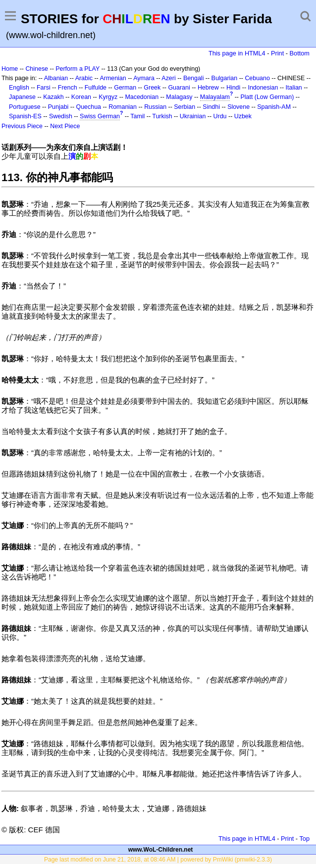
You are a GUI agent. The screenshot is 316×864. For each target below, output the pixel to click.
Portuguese (25, 106)
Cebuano (257, 78)
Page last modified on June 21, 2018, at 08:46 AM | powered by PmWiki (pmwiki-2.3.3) (158, 859)
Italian (294, 87)
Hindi (233, 87)
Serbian (184, 106)
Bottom (300, 53)
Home (9, 68)
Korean (81, 97)
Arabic (84, 78)
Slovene (238, 106)
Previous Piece (22, 126)
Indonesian (263, 87)
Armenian (113, 78)
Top (304, 838)
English (19, 87)
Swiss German (100, 116)
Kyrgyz (108, 97)
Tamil (137, 116)
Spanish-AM (274, 106)
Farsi (44, 87)
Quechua (88, 106)
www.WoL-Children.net (160, 849)
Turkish (162, 116)
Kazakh (53, 97)
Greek (152, 87)
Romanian (122, 106)
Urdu (220, 116)
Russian (155, 106)
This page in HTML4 (237, 53)
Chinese (36, 68)
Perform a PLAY (77, 68)
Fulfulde (95, 87)
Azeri (168, 78)
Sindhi (211, 106)
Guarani (179, 87)
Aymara (144, 78)
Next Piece (65, 126)
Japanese (22, 97)
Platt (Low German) (267, 97)
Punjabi (58, 106)
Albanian (56, 78)
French (67, 87)
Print (277, 53)
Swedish (60, 116)
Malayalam (215, 97)
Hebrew (208, 87)
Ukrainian (193, 116)
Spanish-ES (25, 116)
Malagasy (179, 97)
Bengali (193, 78)
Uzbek (243, 116)
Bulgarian (224, 78)
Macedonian (141, 97)
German (125, 87)
